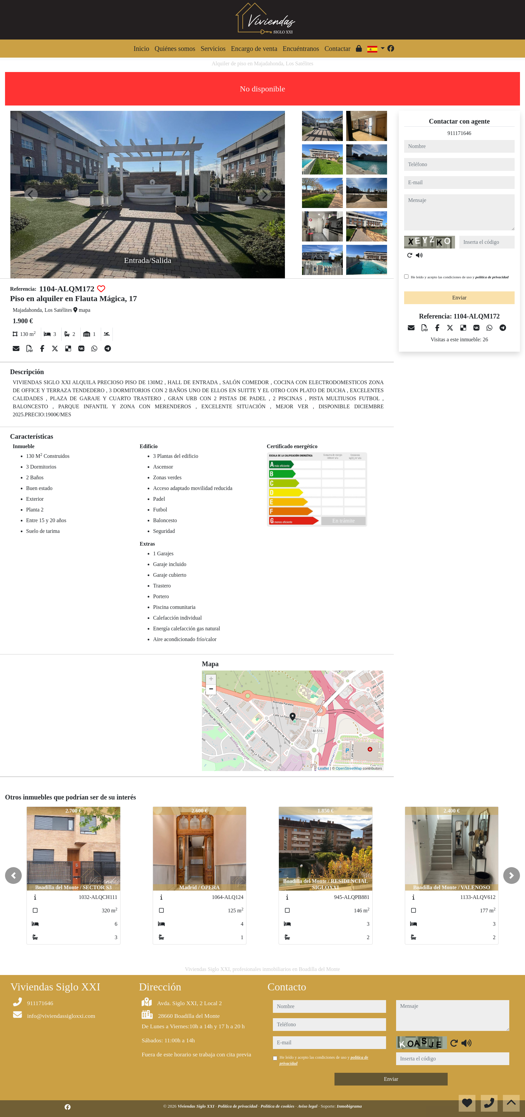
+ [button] (211, 680)
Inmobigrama (349, 1106)
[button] (13, 875)
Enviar (459, 297)
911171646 (459, 133)
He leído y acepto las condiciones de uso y (460, 277)
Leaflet (323, 768)
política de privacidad (492, 277)
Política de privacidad (238, 1106)
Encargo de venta (254, 48)
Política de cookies (277, 1106)
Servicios (213, 48)
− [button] (211, 690)
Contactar (337, 48)
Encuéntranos (301, 48)
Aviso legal (308, 1106)
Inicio (141, 48)
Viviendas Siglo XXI (197, 1106)
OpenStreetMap (349, 768)
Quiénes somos (175, 48)
